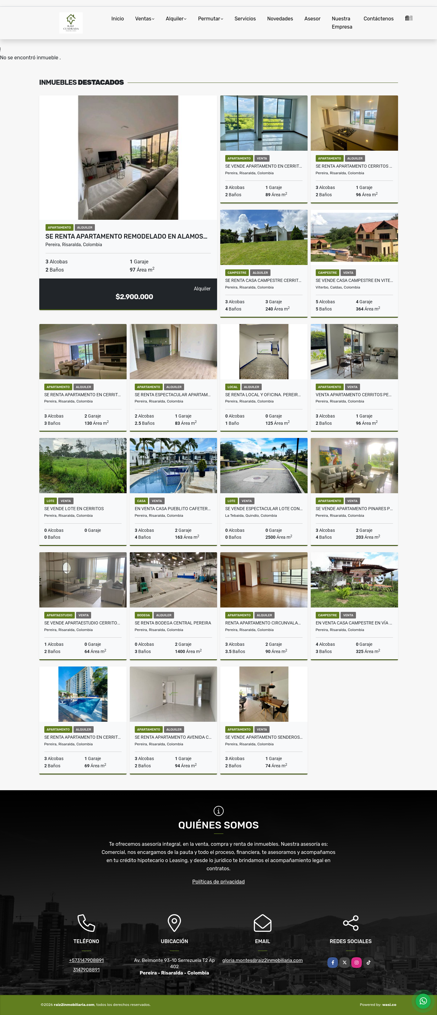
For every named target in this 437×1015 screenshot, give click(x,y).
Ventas (143, 19)
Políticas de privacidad (218, 882)
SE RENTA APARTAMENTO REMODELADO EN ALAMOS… (127, 236)
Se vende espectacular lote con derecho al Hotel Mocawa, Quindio (264, 508)
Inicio (118, 19)
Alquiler (175, 19)
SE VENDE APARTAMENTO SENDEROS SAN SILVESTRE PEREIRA (264, 737)
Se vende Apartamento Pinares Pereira (354, 508)
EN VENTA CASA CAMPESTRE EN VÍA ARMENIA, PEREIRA (354, 622)
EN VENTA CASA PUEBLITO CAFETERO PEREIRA (173, 508)
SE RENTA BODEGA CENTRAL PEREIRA (173, 622)
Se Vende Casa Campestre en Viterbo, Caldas (354, 280)
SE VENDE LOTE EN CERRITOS (74, 508)
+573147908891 (86, 960)
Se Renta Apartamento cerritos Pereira (354, 166)
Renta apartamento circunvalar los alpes (264, 622)
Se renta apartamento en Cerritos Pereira (83, 394)
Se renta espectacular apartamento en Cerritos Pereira (173, 394)
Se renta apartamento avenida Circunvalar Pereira (173, 737)
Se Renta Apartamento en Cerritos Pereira (83, 737)
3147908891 (86, 970)
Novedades (280, 19)
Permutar (209, 19)
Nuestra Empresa (342, 23)
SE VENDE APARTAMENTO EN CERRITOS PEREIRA (264, 166)
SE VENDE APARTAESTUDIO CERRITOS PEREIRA (83, 622)
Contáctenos (379, 19)
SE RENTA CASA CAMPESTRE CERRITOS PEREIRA (264, 280)
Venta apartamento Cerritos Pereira (354, 394)
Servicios (245, 19)
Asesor (312, 19)
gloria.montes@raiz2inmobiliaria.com (262, 960)
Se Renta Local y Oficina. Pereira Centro (264, 394)
